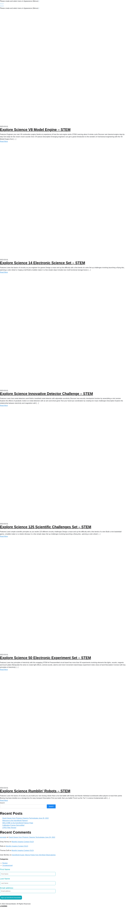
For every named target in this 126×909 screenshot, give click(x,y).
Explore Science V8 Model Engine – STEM (35, 130)
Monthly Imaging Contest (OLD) (23, 842)
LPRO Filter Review (9, 827)
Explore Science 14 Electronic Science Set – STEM (42, 263)
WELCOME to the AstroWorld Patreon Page (17, 823)
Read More (4, 141)
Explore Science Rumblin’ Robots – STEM (35, 791)
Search (2, 803)
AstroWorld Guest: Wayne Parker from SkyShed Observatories (34, 855)
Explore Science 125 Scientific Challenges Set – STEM (45, 527)
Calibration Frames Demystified (13, 825)
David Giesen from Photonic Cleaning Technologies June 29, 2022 (25, 818)
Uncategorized (7, 865)
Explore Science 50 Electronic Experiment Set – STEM (45, 658)
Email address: (28, 890)
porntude (3, 837)
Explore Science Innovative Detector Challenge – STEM (46, 394)
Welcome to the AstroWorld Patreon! (15, 820)
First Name (5, 869)
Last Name (5, 878)
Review (4, 863)
